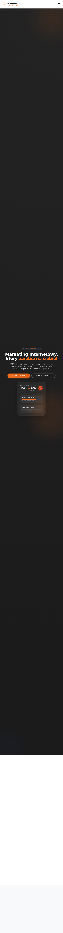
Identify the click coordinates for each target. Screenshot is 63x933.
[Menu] (59, 4)
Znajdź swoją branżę (19, 375)
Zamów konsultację (43, 376)
